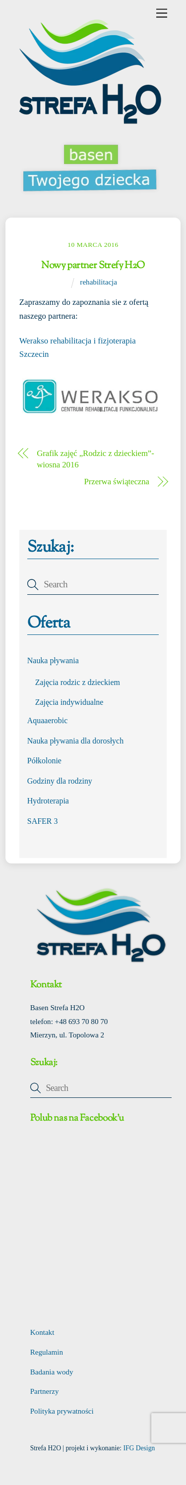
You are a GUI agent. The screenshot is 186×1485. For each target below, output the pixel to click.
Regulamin (46, 1352)
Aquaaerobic (47, 720)
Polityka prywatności (62, 1411)
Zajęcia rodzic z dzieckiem (77, 682)
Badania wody (51, 1372)
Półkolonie (44, 760)
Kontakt (42, 1332)
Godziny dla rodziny (59, 781)
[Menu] (162, 13)
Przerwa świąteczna (116, 481)
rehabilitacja (98, 282)
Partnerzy (44, 1391)
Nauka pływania (53, 660)
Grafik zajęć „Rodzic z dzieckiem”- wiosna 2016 (95, 459)
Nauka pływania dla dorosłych (75, 741)
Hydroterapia (48, 801)
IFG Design (139, 1448)
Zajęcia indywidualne (69, 702)
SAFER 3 (42, 821)
